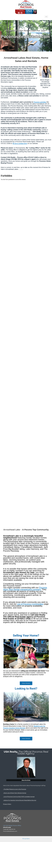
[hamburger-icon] (46, 17)
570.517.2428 (20, 10)
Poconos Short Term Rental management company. (25, 588)
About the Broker (26, 780)
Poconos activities (40, 102)
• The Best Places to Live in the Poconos (14, 789)
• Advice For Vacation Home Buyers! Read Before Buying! (19, 800)
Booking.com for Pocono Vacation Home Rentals (24, 727)
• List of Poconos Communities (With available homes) (19, 796)
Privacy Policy (7, 804)
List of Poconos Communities (30, 604)
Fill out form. (26, 838)
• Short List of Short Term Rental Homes (14, 793)
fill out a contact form (20, 143)
